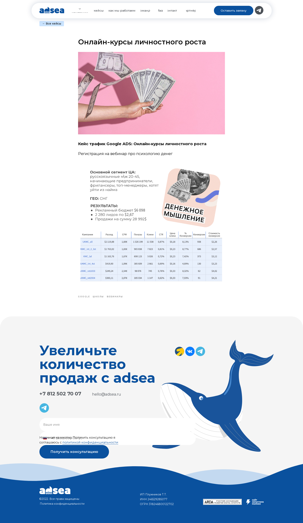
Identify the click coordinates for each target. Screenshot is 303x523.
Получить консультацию (74, 452)
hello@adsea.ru (106, 394)
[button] (233, 10)
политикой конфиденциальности (90, 442)
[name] (117, 424)
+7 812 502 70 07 (60, 394)
